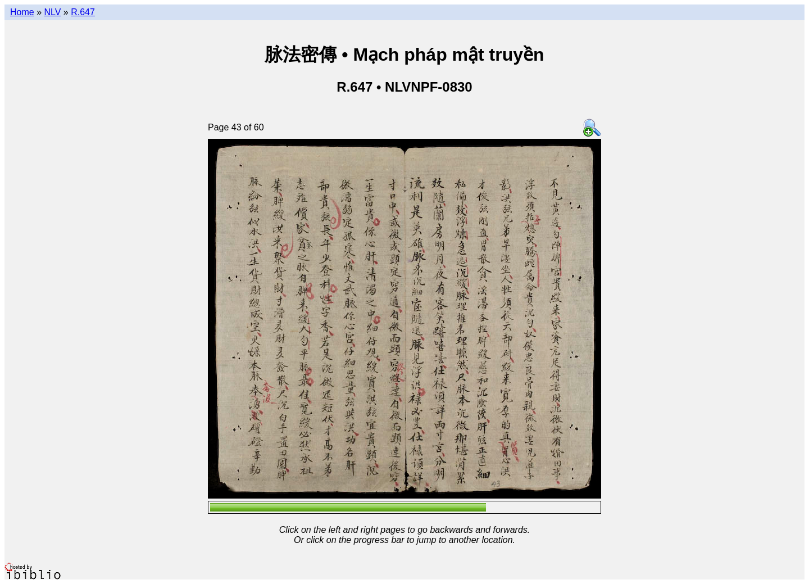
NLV (52, 12)
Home (22, 12)
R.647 (83, 12)
